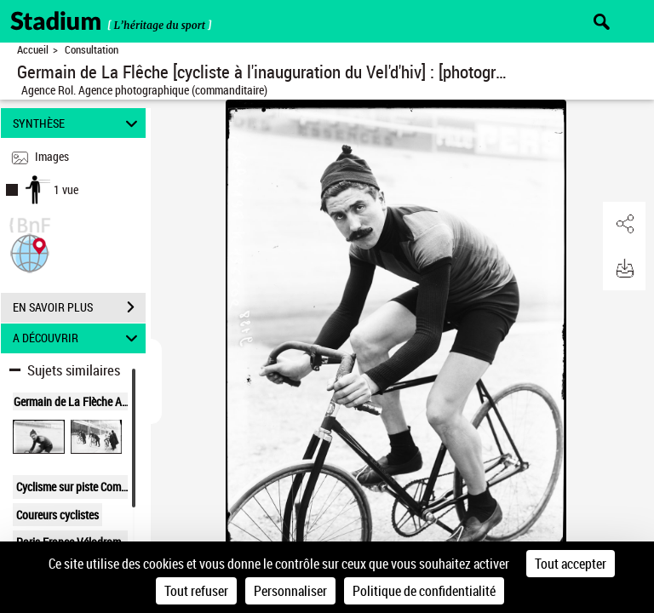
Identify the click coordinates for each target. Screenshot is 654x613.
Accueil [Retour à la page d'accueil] (33, 50)
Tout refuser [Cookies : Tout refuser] (196, 590)
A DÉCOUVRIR (78, 338)
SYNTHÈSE (78, 123)
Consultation (91, 50)
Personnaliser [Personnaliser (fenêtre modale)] (290, 590)
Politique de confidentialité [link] (424, 590)
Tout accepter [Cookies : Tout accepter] (570, 563)
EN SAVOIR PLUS (79, 307)
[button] (30, 251)
